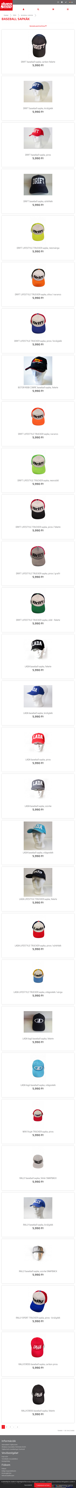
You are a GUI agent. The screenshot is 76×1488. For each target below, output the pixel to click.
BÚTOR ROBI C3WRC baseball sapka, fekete (38, 387)
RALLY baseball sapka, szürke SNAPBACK (38, 1271)
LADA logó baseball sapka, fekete (38, 1038)
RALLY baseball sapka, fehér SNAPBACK (38, 1178)
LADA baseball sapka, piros (38, 759)
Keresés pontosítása (38, 26)
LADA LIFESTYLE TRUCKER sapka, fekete (38, 899)
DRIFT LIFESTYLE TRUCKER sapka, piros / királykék (38, 341)
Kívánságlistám (6, 1473)
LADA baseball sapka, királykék (38, 713)
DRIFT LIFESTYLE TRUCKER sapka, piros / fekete (38, 527)
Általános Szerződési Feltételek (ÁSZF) (14, 1447)
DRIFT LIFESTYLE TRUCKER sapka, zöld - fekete (38, 620)
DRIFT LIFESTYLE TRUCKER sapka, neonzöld (38, 480)
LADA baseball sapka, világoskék (38, 852)
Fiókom (4, 1468)
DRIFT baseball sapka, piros (38, 155)
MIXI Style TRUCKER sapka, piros (38, 1131)
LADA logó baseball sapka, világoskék (38, 1085)
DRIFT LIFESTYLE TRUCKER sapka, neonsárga (38, 248)
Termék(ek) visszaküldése (10, 1459)
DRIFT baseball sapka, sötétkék (38, 201)
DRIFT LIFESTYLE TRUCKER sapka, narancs (38, 434)
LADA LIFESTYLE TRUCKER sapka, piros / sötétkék (38, 945)
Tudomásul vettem (42, 1485)
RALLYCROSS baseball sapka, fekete (38, 1411)
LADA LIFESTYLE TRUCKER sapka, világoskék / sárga (38, 992)
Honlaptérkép (6, 1461)
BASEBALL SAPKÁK (27, 15)
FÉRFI (14, 15)
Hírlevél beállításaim (8, 1475)
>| (17, 1427)
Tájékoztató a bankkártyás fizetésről (13, 1449)
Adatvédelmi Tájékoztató (9, 1444)
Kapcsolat (5, 1456)
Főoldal (6, 15)
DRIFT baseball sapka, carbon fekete (38, 62)
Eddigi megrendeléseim (9, 1471)
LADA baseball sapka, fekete (38, 666)
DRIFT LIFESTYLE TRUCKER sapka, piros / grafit (38, 573)
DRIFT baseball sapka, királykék (38, 108)
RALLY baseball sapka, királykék (38, 1225)
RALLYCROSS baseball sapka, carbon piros (38, 1364)
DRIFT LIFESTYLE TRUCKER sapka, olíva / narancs (38, 294)
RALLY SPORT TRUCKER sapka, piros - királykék (38, 1318)
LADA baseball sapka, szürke (38, 806)
